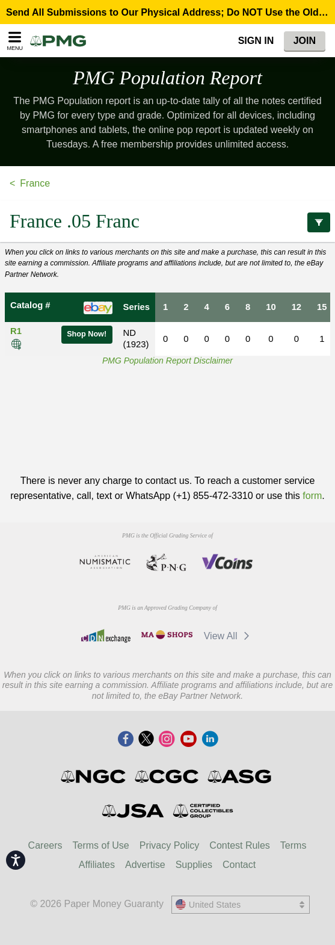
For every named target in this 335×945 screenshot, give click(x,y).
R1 (16, 331)
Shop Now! (86, 334)
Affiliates (97, 865)
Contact (239, 865)
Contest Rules (239, 845)
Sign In (256, 41)
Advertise (145, 865)
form (312, 496)
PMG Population (167, 77)
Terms (293, 845)
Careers (45, 845)
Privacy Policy (170, 845)
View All (229, 636)
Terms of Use (101, 845)
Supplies (194, 865)
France (35, 183)
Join (305, 41)
